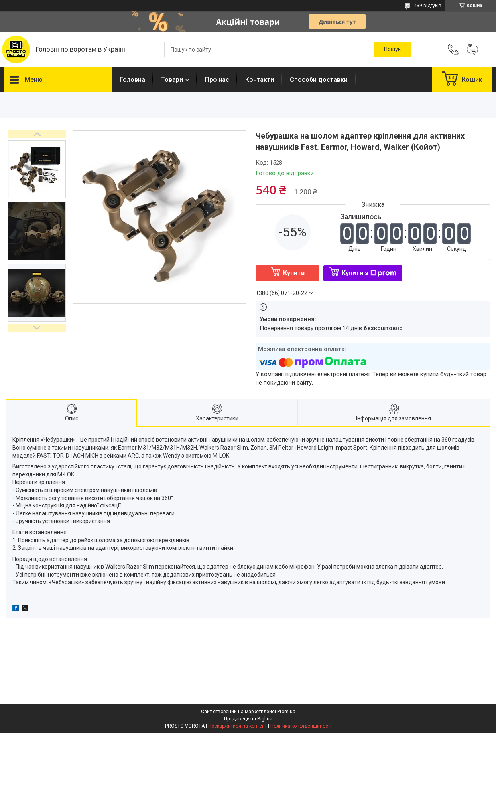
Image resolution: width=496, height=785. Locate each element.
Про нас (217, 79)
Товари (172, 79)
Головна (132, 79)
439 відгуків (427, 5)
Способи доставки (319, 79)
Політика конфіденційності (300, 726)
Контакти (259, 79)
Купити (294, 273)
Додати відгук (472, 49)
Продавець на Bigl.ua (248, 719)
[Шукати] (392, 49)
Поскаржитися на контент (237, 726)
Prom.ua (286, 711)
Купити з (369, 273)
